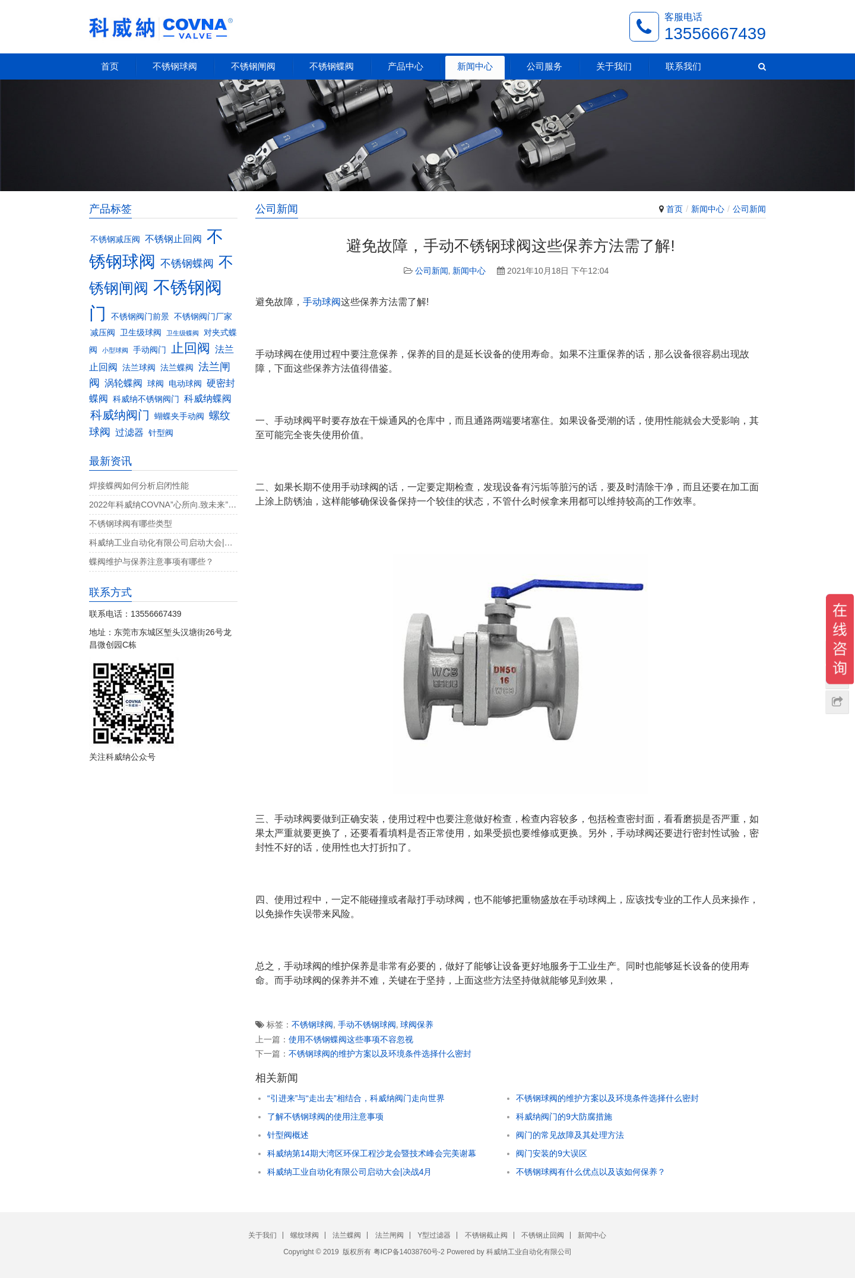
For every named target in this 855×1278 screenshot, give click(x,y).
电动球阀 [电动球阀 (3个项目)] (185, 383)
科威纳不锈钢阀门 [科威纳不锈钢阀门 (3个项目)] (146, 399)
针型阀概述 (288, 1135)
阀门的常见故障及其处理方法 (570, 1135)
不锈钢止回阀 (542, 1235)
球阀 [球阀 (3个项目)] (155, 383)
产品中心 (405, 66)
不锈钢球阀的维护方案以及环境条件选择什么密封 (380, 1053)
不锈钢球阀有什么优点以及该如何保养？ (591, 1171)
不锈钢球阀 (175, 66)
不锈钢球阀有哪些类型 (130, 523)
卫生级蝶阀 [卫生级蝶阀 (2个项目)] (182, 333)
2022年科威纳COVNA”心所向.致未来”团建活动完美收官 (163, 504)
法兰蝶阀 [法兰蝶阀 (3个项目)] (177, 367)
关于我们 (614, 66)
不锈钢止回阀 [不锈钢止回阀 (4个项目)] (173, 238)
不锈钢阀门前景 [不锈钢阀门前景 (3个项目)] (140, 316)
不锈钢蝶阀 (331, 66)
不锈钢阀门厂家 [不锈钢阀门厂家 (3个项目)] (203, 316)
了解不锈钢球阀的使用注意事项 (325, 1116)
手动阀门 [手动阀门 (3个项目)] (149, 349)
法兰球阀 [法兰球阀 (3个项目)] (139, 367)
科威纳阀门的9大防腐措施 (564, 1116)
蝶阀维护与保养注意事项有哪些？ (151, 561)
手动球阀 (322, 302)
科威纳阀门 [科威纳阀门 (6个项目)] (120, 414)
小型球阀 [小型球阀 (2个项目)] (115, 350)
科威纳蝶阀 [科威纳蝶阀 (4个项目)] (208, 398)
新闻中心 (475, 66)
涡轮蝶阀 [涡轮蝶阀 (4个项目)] (123, 383)
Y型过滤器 (434, 1235)
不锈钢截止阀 (486, 1235)
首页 (110, 66)
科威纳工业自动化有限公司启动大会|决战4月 (349, 1171)
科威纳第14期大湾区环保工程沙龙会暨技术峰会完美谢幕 (371, 1153)
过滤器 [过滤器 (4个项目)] (129, 432)
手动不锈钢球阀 (367, 1024)
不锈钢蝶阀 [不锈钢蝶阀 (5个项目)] (187, 263)
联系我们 (683, 66)
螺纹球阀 (304, 1235)
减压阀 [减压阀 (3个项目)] (102, 332)
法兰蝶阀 (346, 1235)
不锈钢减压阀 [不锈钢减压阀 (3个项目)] (115, 239)
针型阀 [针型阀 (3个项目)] (160, 433)
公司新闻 (749, 209)
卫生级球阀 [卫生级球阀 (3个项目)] (141, 332)
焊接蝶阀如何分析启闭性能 (139, 485)
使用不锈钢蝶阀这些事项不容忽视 (351, 1039)
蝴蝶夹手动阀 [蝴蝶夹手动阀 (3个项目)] (179, 416)
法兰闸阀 (389, 1235)
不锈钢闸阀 (253, 66)
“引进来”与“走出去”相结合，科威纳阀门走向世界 (356, 1098)
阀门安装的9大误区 (551, 1153)
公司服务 (544, 66)
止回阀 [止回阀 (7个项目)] (190, 348)
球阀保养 (416, 1024)
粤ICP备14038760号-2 (409, 1252)
